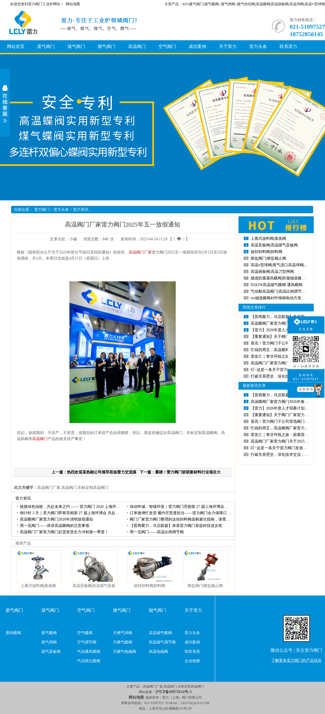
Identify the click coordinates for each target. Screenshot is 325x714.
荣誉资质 (192, 652)
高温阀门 (137, 46)
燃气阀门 (106, 46)
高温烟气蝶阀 (160, 633)
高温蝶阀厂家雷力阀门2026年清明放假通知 (56, 519)
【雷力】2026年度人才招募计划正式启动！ (287, 330)
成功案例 (197, 46)
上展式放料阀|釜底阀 (38, 586)
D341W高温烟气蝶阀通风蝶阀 (276, 285)
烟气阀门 (157, 610)
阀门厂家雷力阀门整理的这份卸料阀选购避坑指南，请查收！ (182, 519)
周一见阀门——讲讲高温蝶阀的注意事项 (54, 526)
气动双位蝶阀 (88, 661)
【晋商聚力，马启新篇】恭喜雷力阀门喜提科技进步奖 (176, 526)
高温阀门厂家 (140, 252)
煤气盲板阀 (51, 652)
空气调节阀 (86, 642)
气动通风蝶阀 (88, 652)
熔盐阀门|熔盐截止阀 (205, 586)
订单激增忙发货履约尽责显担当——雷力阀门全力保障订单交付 (184, 513)
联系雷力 (288, 46)
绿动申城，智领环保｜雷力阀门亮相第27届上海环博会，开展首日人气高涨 (194, 507)
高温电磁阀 (158, 652)
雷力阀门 (42, 210)
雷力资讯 (80, 210)
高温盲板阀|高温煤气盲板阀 (274, 245)
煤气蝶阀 (49, 633)
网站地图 (73, 4)
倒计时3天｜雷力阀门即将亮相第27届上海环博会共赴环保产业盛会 (79, 513)
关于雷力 (228, 46)
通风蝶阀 (13, 633)
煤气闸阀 (228, 4)
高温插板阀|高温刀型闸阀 (272, 272)
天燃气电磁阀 (124, 652)
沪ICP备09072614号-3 (173, 692)
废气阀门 (46, 46)
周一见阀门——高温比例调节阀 (157, 532)
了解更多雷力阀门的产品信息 (296, 660)
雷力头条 (258, 46)
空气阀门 (167, 46)
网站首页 (16, 46)
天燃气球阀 (122, 633)
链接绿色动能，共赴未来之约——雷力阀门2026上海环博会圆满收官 (79, 507)
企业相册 (192, 661)
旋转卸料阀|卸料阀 (150, 586)
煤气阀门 (76, 46)
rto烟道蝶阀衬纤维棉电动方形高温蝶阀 (284, 298)
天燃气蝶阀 (122, 642)
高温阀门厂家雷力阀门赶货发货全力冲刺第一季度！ (64, 532)
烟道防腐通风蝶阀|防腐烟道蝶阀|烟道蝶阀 (286, 278)
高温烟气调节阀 (162, 642)
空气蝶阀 (85, 633)
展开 (5, 104)
